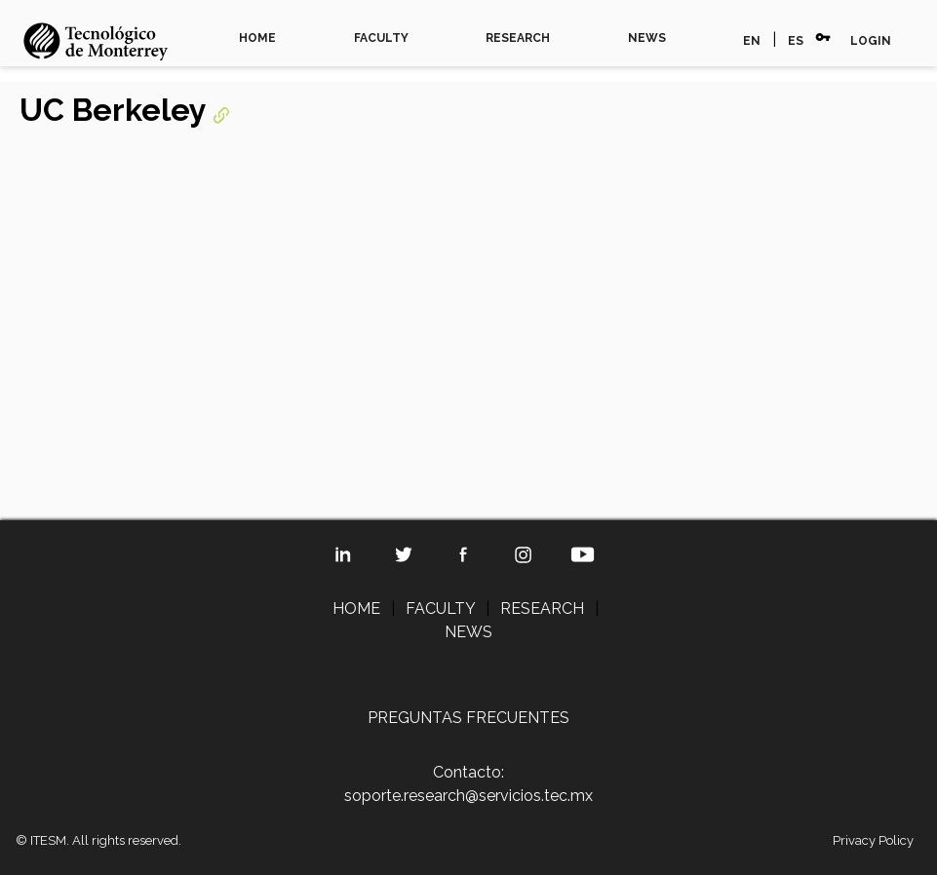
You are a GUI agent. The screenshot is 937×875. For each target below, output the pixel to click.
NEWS (647, 38)
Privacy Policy (873, 840)
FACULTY (381, 38)
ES (795, 41)
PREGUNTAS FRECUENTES (468, 717)
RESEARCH (518, 38)
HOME (257, 38)
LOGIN (870, 41)
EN (752, 41)
